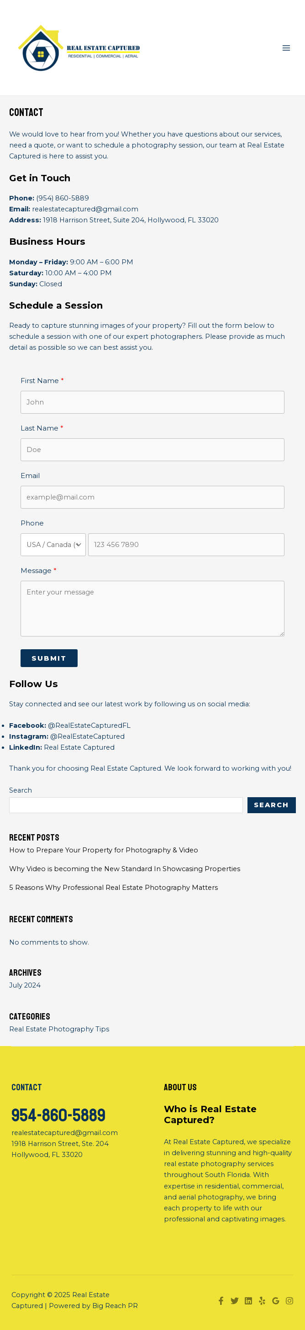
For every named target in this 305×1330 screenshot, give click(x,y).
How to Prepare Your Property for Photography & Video (103, 850)
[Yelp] (262, 1301)
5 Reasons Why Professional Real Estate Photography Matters (113, 887)
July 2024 (25, 985)
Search (20, 790)
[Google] (276, 1301)
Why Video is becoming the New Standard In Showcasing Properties (124, 869)
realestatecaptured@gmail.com (85, 209)
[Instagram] (289, 1301)
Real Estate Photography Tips (59, 1029)
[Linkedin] (248, 1301)
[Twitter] (235, 1301)
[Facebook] (221, 1301)
